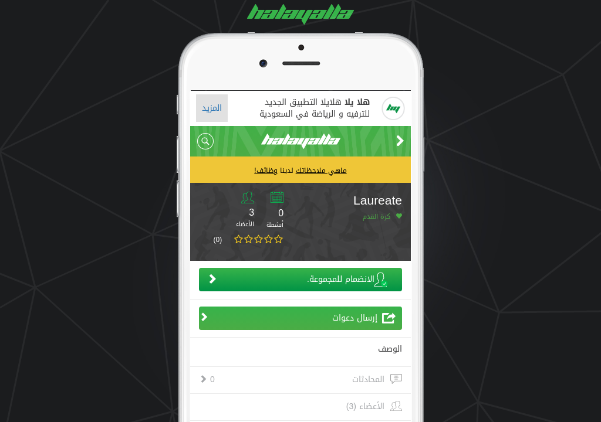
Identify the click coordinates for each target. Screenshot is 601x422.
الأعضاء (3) (365, 407)
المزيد (212, 108)
